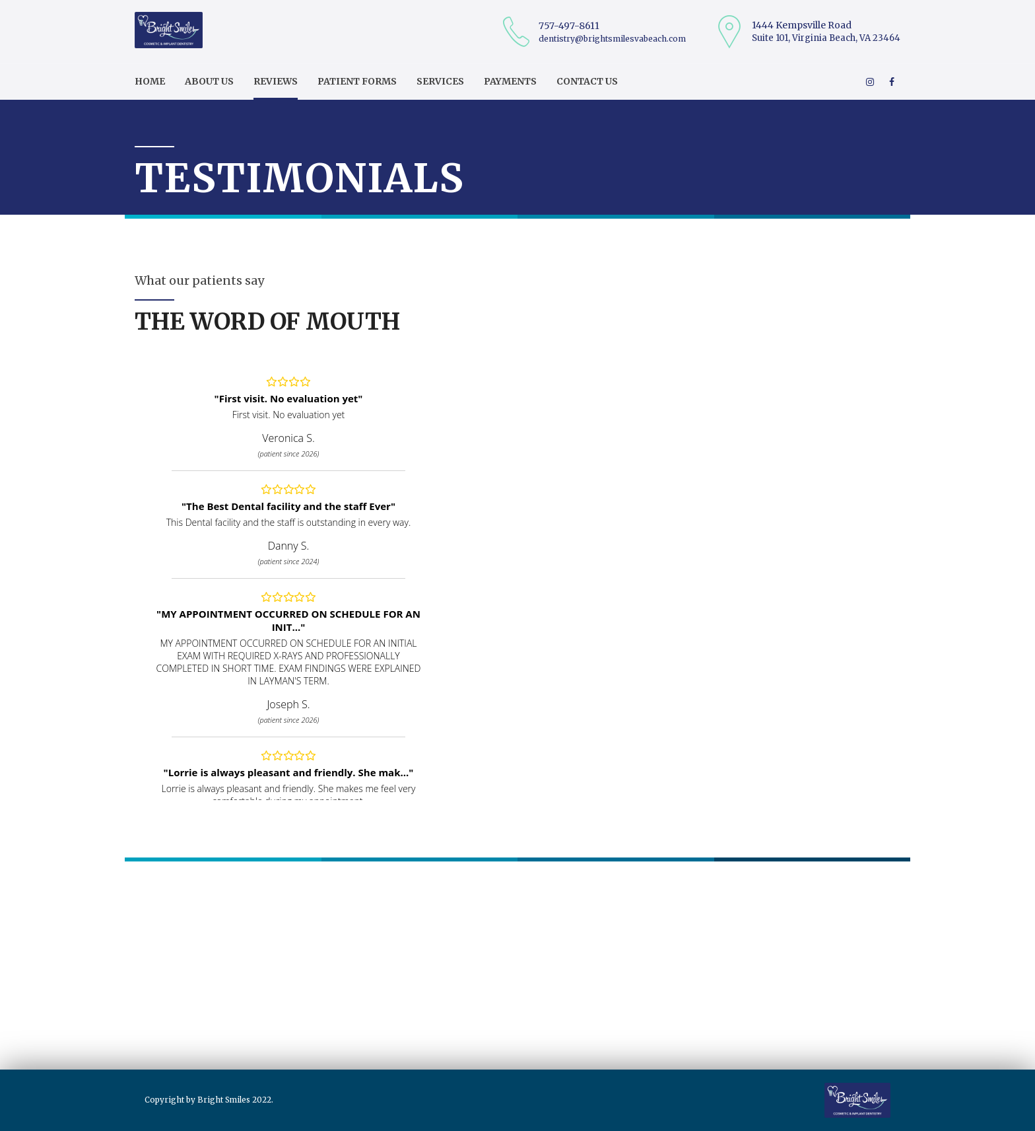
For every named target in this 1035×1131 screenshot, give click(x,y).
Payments (510, 81)
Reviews (275, 81)
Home (150, 81)
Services (440, 81)
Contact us (587, 81)
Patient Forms (357, 81)
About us (209, 81)
